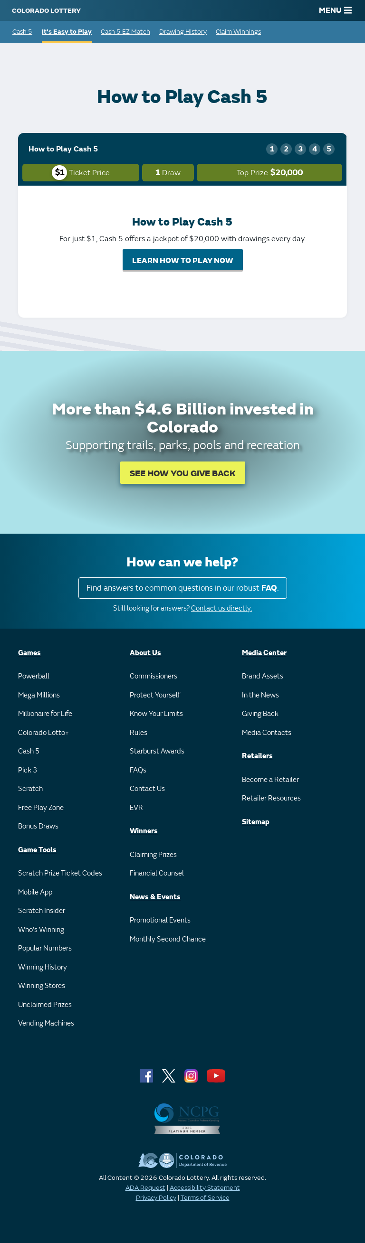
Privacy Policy (156, 1198)
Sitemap (255, 822)
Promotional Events (160, 920)
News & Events (155, 897)
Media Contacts (266, 732)
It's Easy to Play (67, 32)
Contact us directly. (221, 608)
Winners (144, 831)
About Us (145, 653)
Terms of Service (205, 1198)
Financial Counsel (157, 873)
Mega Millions (39, 695)
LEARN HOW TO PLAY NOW (182, 260)
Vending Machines (46, 1023)
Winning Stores (41, 985)
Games (29, 653)
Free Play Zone (41, 807)
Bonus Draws (38, 826)
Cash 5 (22, 32)
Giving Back (260, 713)
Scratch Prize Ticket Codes (60, 873)
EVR (136, 807)
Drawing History (183, 32)
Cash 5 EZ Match (125, 32)
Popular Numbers (45, 948)
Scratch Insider (41, 910)
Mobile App (35, 892)
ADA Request (145, 1188)
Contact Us (147, 788)
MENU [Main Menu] (335, 10)
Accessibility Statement (205, 1188)
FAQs (138, 770)
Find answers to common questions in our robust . (182, 588)
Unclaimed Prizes (45, 1004)
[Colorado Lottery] (46, 10)
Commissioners (153, 676)
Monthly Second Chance (168, 939)
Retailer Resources (271, 798)
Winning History (42, 967)
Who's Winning (41, 929)
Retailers (257, 756)
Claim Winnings (238, 32)
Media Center (264, 653)
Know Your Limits (156, 713)
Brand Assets (262, 676)
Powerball (33, 676)
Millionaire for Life (45, 713)
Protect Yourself (155, 695)
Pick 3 (27, 770)
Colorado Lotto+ (43, 732)
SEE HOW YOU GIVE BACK (183, 473)
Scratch (30, 788)
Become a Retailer (270, 779)
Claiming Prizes (153, 854)
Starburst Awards (157, 751)
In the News (260, 695)
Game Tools (37, 850)
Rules (138, 732)
